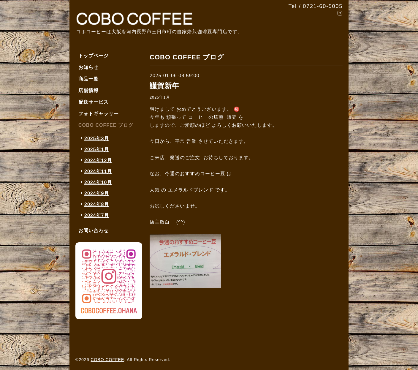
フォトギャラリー (98, 113)
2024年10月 (98, 182)
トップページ (93, 55)
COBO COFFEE (107, 359)
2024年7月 (96, 215)
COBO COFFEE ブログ (105, 125)
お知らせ (88, 67)
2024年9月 (96, 193)
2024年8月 (96, 204)
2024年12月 (98, 160)
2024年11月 (98, 171)
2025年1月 (160, 97)
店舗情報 (88, 90)
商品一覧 (88, 78)
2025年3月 (96, 138)
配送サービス (93, 102)
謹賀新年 (164, 86)
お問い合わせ (93, 230)
